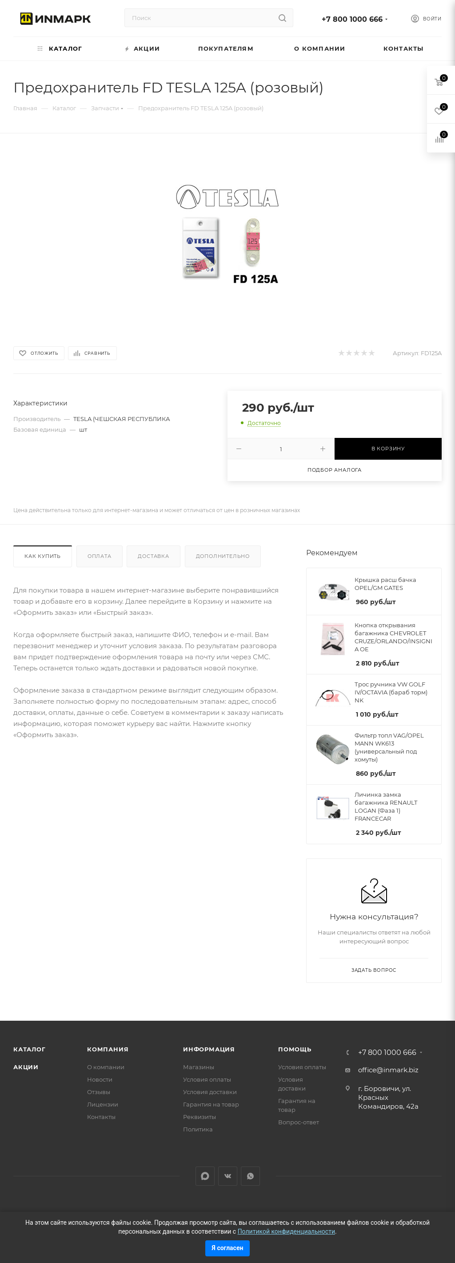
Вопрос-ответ (298, 1122)
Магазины (198, 1067)
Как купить (42, 556)
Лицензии (102, 1104)
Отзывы (98, 1091)
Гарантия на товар (211, 1104)
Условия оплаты (207, 1079)
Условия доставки (210, 1091)
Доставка (153, 556)
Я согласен (227, 1247)
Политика (198, 1129)
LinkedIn (205, 1176)
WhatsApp (250, 1176)
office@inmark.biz (388, 1070)
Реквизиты (199, 1116)
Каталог (29, 1049)
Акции (26, 1067)
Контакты (101, 1116)
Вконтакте (227, 1176)
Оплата (100, 556)
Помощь (294, 1049)
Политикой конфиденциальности (286, 1231)
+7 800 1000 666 (352, 19)
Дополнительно (223, 556)
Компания (107, 1049)
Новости (99, 1079)
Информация (209, 1049)
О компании (105, 1067)
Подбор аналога (334, 470)
